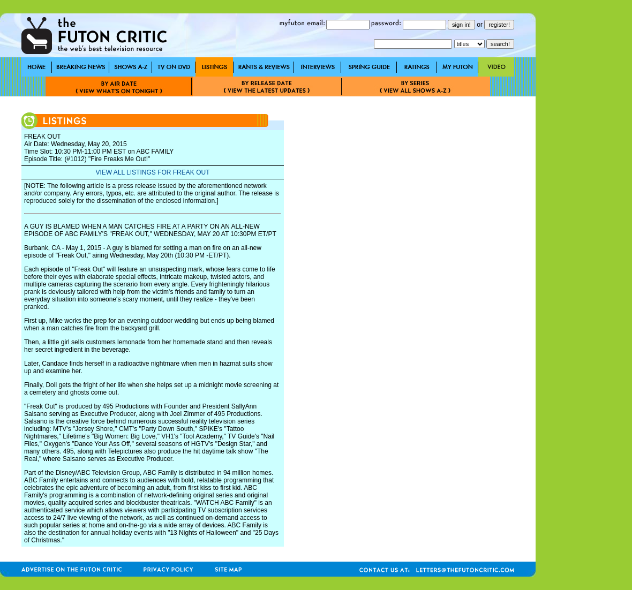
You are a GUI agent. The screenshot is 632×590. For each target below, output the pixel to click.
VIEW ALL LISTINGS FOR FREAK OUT (153, 172)
